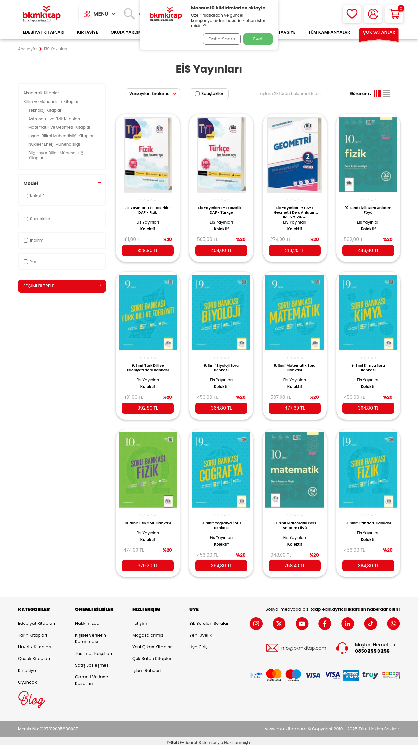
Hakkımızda (87, 619)
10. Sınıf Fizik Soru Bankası (147, 519)
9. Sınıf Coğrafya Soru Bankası (221, 519)
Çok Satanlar (379, 32)
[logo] (42, 14)
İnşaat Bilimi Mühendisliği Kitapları (62, 135)
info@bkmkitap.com (303, 644)
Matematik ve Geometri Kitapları (60, 127)
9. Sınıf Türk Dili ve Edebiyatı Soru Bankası (148, 362)
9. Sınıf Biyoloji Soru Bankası (221, 362)
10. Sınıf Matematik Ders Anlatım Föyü (294, 519)
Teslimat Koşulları (93, 649)
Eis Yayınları (148, 218)
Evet (258, 39)
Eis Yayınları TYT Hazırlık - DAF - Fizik (147, 206)
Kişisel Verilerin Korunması (90, 634)
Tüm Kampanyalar (329, 32)
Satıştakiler (209, 93)
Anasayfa (27, 49)
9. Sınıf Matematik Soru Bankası (294, 362)
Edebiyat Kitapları (43, 32)
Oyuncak (27, 678)
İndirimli (34, 240)
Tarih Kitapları (32, 631)
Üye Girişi (199, 643)
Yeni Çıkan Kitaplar (152, 643)
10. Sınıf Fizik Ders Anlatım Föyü (368, 206)
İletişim (139, 619)
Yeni (31, 261)
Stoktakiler (37, 218)
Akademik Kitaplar (42, 93)
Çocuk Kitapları (34, 655)
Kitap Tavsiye (280, 32)
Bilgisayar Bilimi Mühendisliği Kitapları (56, 155)
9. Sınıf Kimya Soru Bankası (368, 362)
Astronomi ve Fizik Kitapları (54, 118)
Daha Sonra (219, 39)
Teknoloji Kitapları (46, 110)
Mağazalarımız (147, 631)
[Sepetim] (394, 14)
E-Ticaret (189, 738)
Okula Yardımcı (129, 32)
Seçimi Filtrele (62, 286)
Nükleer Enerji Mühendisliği (54, 144)
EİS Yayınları (221, 218)
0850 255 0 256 (372, 647)
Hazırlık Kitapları (34, 643)
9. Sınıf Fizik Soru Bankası (368, 519)
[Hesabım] (373, 14)
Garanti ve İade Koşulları (91, 676)
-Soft (173, 738)
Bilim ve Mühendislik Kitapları (52, 101)
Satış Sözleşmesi (92, 661)
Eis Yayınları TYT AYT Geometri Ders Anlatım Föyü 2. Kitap (294, 208)
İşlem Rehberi (146, 666)
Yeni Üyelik (200, 631)
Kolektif (147, 225)
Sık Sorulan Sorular (209, 619)
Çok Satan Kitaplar (151, 655)
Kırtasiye (87, 32)
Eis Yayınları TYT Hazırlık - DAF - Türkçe (221, 206)
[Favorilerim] (352, 14)
